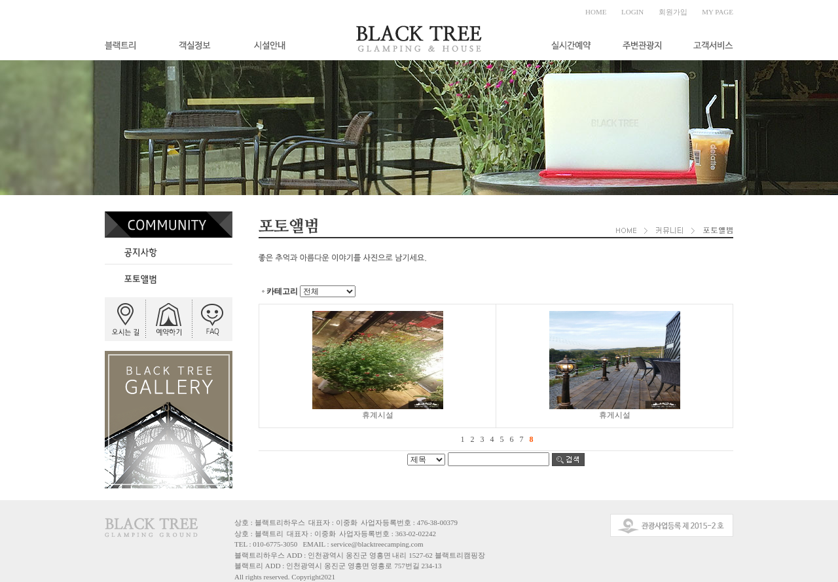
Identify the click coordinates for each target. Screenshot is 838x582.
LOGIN (632, 12)
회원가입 (673, 12)
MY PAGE (717, 12)
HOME (595, 12)
